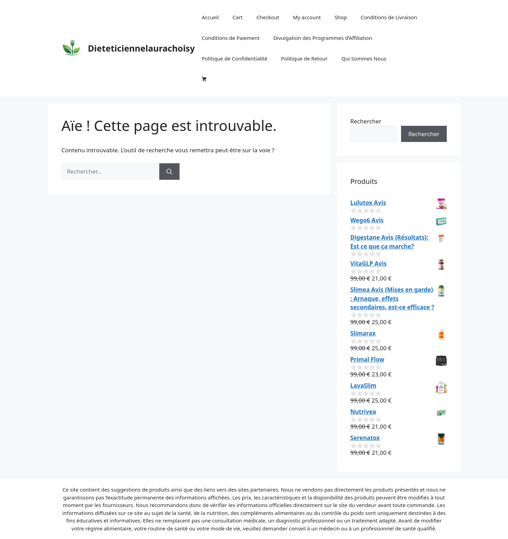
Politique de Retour (304, 58)
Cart (238, 17)
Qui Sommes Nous (364, 58)
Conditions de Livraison (388, 17)
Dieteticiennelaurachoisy (141, 48)
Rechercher (365, 121)
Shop (341, 17)
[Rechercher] (169, 171)
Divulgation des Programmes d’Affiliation (322, 37)
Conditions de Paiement (230, 37)
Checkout (267, 17)
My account (307, 17)
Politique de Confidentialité (234, 58)
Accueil (210, 17)
